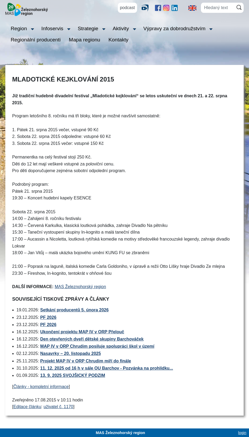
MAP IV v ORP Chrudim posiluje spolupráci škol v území (97, 346)
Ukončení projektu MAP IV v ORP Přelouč (82, 332)
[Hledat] (239, 7)
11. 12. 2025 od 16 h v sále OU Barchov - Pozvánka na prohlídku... (106, 368)
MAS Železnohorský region (80, 286)
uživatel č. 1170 (58, 406)
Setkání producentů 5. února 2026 (74, 310)
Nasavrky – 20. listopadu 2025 (70, 353)
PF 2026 (48, 317)
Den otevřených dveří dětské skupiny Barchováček (92, 339)
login (242, 433)
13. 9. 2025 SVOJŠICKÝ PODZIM (72, 375)
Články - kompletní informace (41, 386)
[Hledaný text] (217, 8)
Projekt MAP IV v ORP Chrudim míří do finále (85, 361)
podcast (127, 7)
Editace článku (27, 406)
